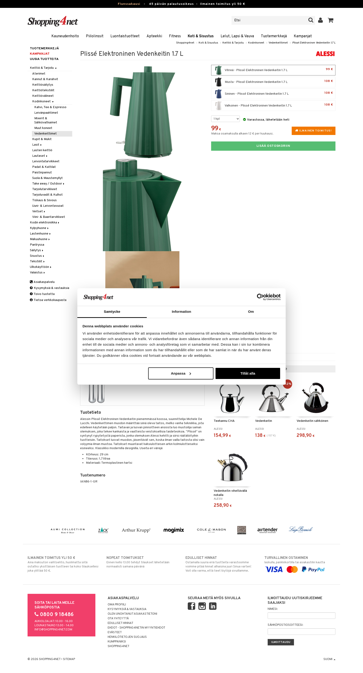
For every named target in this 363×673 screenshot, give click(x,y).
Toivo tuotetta (42, 294)
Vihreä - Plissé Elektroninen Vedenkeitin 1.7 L (273, 70)
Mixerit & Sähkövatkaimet (45, 120)
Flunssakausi (129, 4)
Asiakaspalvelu (42, 282)
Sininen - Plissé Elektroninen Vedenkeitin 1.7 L (273, 93)
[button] (330, 20)
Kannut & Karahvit (45, 79)
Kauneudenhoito (65, 36)
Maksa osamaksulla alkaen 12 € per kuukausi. (242, 134)
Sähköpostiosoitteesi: (285, 625)
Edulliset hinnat (120, 623)
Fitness (175, 36)
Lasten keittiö (42, 150)
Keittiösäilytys (42, 85)
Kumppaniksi (117, 642)
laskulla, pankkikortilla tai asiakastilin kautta (299, 564)
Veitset (39, 211)
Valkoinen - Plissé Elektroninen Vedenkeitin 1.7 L (273, 105)
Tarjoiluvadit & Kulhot (47, 195)
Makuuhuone (40, 239)
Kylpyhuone (39, 228)
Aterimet (38, 74)
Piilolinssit (94, 36)
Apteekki (154, 36)
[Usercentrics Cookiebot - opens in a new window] (260, 297)
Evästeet (115, 632)
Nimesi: (273, 609)
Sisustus (37, 256)
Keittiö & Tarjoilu (233, 43)
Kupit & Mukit (42, 139)
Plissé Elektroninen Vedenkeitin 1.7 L (313, 43)
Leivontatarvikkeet (45, 161)
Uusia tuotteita (44, 59)
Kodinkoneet (256, 43)
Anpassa (181, 373)
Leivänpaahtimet (46, 113)
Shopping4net (185, 43)
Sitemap (69, 659)
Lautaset (40, 156)
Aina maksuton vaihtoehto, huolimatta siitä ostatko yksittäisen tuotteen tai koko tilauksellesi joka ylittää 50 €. (63, 564)
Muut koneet (43, 128)
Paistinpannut (42, 173)
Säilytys (37, 250)
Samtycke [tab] (112, 311)
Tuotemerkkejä (274, 36)
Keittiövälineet (43, 96)
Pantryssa (37, 245)
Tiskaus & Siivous (44, 200)
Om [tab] (251, 311)
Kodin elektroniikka (45, 223)
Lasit (37, 145)
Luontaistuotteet (125, 36)
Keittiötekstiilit (43, 90)
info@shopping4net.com (53, 630)
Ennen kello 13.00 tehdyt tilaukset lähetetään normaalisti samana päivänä (142, 562)
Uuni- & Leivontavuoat (48, 206)
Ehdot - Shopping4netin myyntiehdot (136, 628)
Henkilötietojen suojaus (127, 637)
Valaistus (38, 273)
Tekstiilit (37, 261)
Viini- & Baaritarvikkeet (48, 217)
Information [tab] (181, 311)
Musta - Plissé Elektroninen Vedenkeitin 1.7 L (273, 82)
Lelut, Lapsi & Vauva (237, 36)
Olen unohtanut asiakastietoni (132, 614)
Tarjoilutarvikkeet (44, 189)
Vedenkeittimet (278, 43)
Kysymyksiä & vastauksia (49, 288)
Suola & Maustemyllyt (47, 178)
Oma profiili (117, 605)
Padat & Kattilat (44, 167)
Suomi (329, 659)
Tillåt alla (247, 373)
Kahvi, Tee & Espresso (50, 107)
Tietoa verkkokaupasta (48, 300)
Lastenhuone (40, 234)
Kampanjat (303, 36)
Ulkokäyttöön (41, 267)
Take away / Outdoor (48, 184)
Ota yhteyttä (118, 618)
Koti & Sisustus (201, 36)
